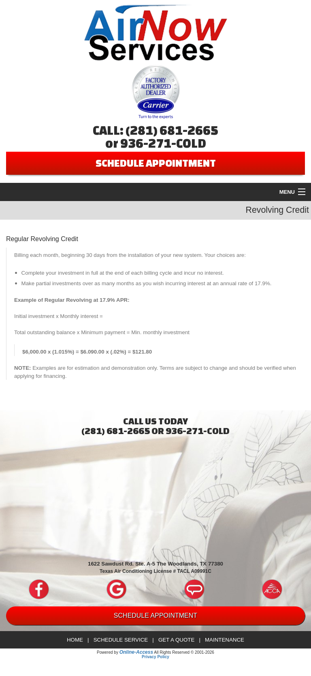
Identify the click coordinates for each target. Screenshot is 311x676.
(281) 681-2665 (172, 130)
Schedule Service (121, 640)
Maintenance (224, 640)
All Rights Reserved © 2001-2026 (184, 652)
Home (75, 640)
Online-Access (136, 652)
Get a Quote (176, 640)
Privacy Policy (155, 657)
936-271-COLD (163, 143)
